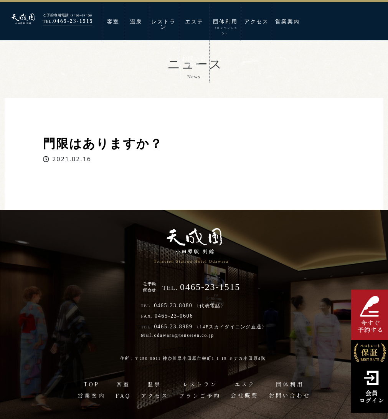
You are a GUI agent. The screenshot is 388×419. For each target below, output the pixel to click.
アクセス (256, 22)
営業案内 (287, 22)
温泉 (136, 22)
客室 (113, 22)
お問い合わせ (194, 61)
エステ (194, 22)
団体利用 (225, 27)
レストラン (163, 24)
